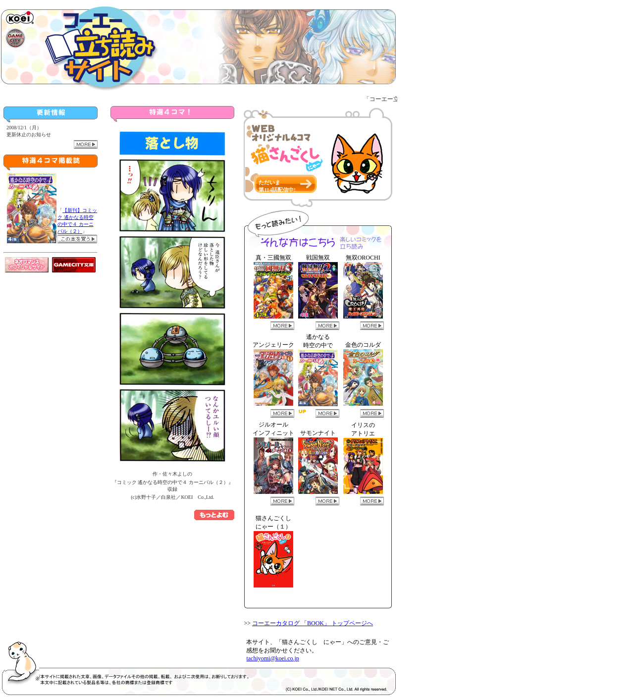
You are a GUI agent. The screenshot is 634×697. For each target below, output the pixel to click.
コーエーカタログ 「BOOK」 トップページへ (312, 623)
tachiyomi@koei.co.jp (272, 658)
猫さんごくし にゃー (22, 646)
